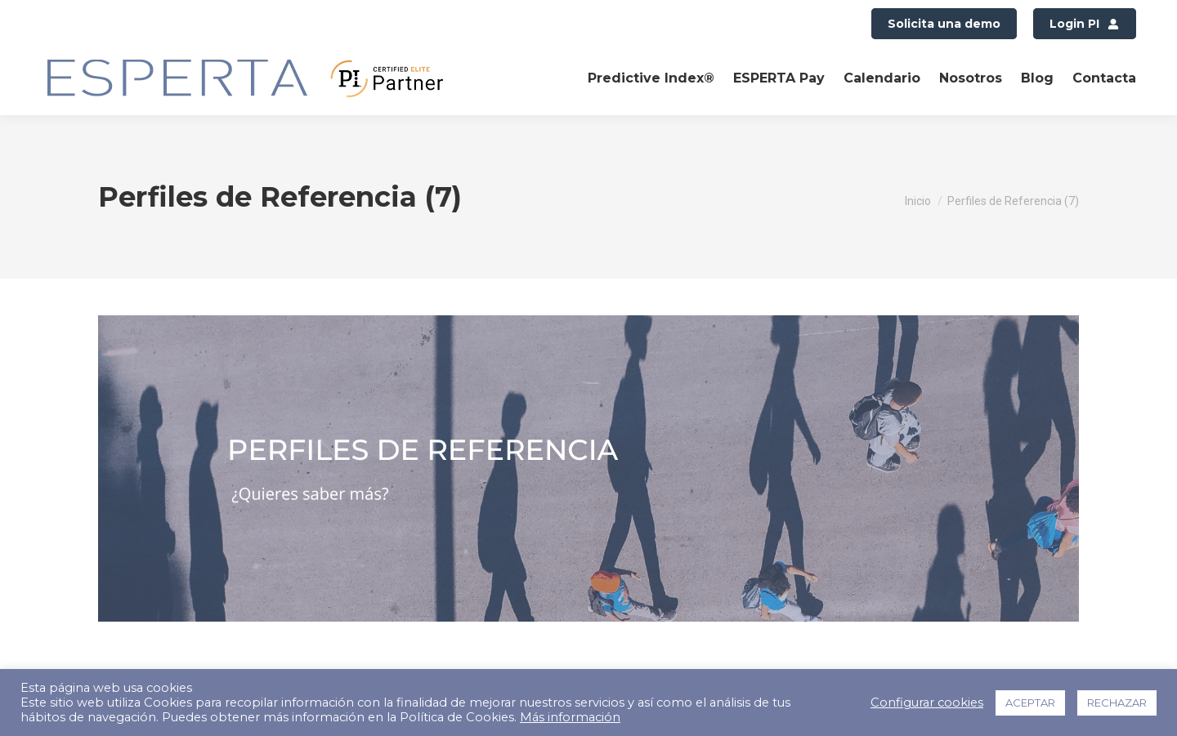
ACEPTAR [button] (1030, 702)
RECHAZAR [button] (1117, 702)
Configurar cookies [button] (926, 702)
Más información (570, 717)
